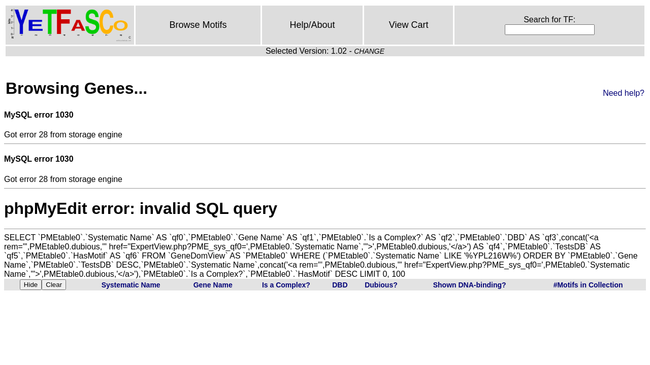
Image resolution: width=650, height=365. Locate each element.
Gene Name (213, 285)
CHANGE (369, 51)
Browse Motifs (198, 25)
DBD (339, 285)
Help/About (312, 25)
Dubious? (381, 285)
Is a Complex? (286, 285)
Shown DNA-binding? (469, 285)
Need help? (623, 93)
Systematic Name (131, 285)
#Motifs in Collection (588, 285)
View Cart (409, 25)
